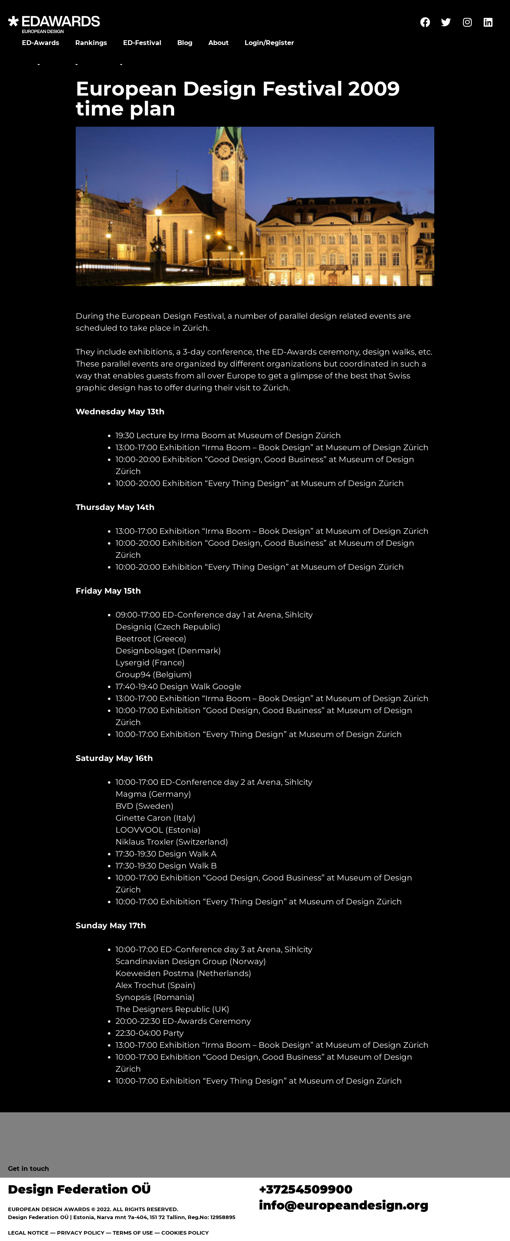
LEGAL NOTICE (28, 1232)
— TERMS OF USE (129, 1232)
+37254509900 (306, 1189)
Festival (57, 64)
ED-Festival (142, 43)
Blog (184, 43)
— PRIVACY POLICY (76, 1232)
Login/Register (269, 43)
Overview (99, 64)
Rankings (91, 43)
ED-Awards (40, 43)
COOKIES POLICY (185, 1232)
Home (24, 64)
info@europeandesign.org (343, 1205)
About (218, 43)
